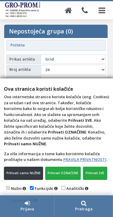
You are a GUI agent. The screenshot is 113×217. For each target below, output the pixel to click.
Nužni (16, 188)
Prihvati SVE (95, 173)
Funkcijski (44, 188)
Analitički (75, 188)
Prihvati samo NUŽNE (23, 173)
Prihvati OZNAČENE (63, 173)
